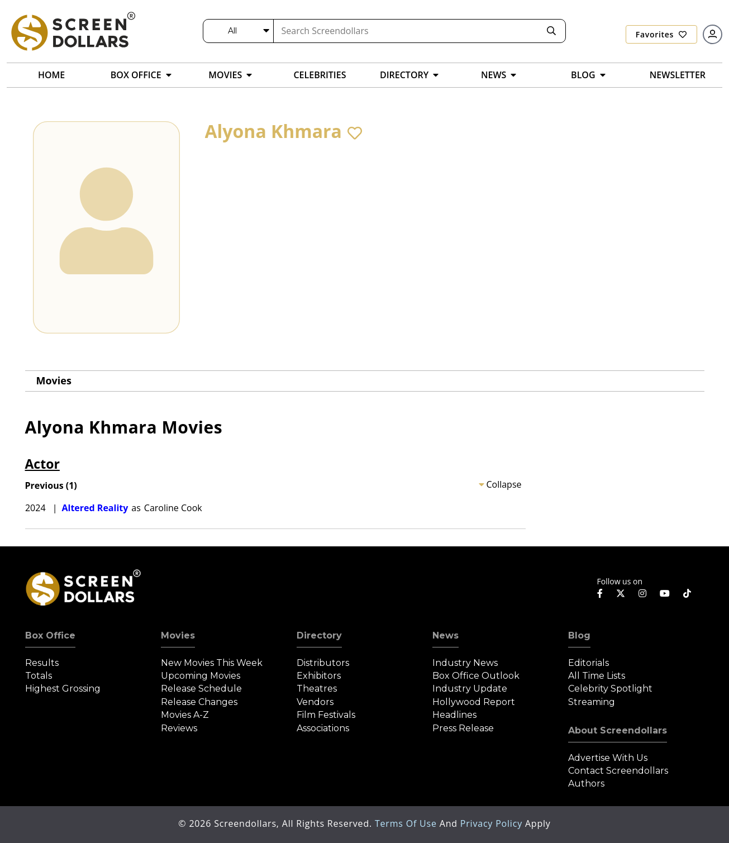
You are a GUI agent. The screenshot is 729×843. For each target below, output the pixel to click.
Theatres (317, 688)
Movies (54, 380)
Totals (38, 675)
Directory (319, 635)
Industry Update (469, 688)
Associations (323, 728)
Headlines (454, 714)
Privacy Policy (492, 823)
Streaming (591, 702)
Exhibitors (319, 675)
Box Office (50, 635)
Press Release (463, 728)
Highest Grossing (63, 688)
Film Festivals (326, 714)
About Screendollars (617, 730)
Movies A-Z (185, 714)
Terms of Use (407, 823)
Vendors (315, 702)
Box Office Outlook (476, 675)
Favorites (661, 34)
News (445, 635)
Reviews (179, 728)
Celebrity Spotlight (610, 688)
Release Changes (199, 702)
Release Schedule (201, 688)
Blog (579, 635)
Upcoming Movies (200, 675)
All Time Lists (596, 675)
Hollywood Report (473, 702)
